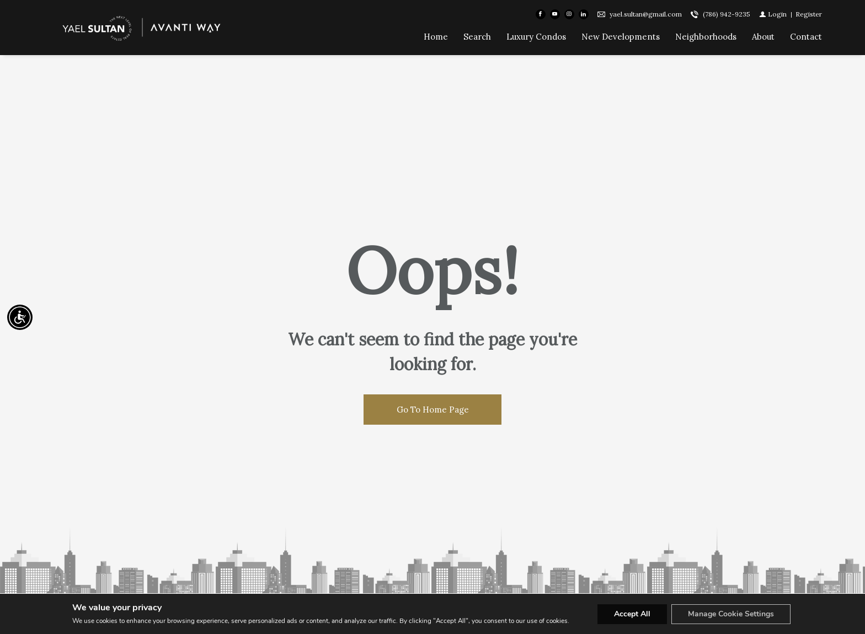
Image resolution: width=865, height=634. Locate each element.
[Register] (808, 14)
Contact (806, 36)
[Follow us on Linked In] (584, 14)
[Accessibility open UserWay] (20, 317)
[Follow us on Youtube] (555, 14)
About (763, 36)
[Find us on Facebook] (541, 14)
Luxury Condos (536, 36)
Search (477, 36)
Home (436, 36)
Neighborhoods (705, 36)
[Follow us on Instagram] (569, 14)
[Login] (773, 14)
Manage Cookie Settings (731, 614)
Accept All (632, 614)
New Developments (620, 36)
